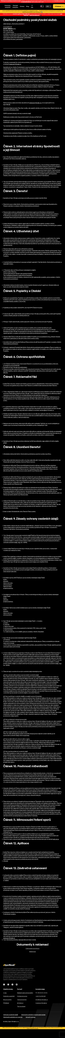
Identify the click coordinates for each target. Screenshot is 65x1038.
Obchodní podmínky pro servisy (12, 1017)
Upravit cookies (30, 1017)
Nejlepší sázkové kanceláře (25, 993)
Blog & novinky (7, 999)
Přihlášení (6, 1003)
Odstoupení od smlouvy (32, 948)
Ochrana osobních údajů (10, 1014)
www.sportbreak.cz (15, 64)
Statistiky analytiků (9, 996)
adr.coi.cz (56, 839)
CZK (47, 6)
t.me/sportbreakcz (41, 1003)
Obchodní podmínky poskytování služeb (33, 1014)
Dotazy (22, 6)
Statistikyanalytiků (8, 6)
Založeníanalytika (15, 6)
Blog (27, 6)
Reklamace (32, 951)
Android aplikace (34, 15)
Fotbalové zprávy (22, 996)
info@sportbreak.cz (42, 999)
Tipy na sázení (21, 1006)
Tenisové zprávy (22, 999)
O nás (32, 6)
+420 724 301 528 (41, 996)
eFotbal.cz (20, 1003)
